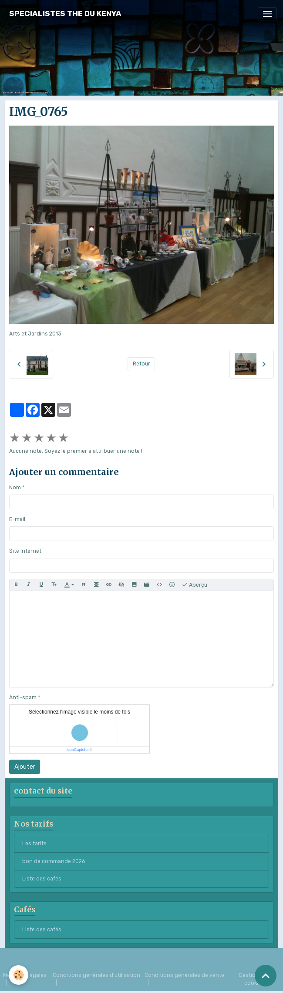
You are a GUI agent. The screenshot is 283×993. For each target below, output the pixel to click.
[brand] (65, 13)
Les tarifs (34, 843)
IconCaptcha (78, 749)
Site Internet (25, 551)
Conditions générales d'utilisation (96, 975)
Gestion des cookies (254, 979)
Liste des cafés (41, 879)
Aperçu (194, 585)
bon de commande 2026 (53, 861)
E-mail (17, 519)
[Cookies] (18, 975)
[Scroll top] (265, 975)
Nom (15, 488)
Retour (141, 364)
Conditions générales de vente (184, 975)
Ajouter (24, 766)
